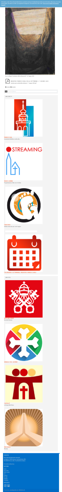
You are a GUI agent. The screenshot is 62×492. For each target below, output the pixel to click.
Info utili (5, 477)
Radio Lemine (8, 181)
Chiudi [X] (3, 5)
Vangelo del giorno (11, 362)
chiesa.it (7, 403)
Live (4, 474)
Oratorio (7, 225)
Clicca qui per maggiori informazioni (51, 3)
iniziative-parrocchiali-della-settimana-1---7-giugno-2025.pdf (23, 83)
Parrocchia (8, 137)
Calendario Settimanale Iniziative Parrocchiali (20, 272)
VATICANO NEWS (9, 318)
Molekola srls (22, 490)
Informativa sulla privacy (9, 464)
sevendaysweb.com (14, 490)
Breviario (7, 447)
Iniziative (6, 478)
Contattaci (6, 480)
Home (5, 469)
